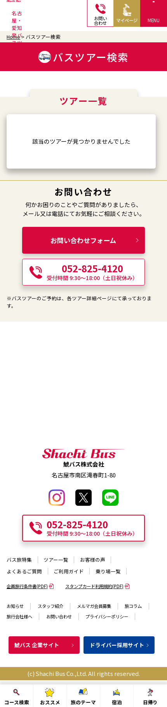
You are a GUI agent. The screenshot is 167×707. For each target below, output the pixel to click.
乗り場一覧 (108, 571)
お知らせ (15, 606)
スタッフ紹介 (50, 606)
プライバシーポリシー (106, 616)
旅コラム (133, 606)
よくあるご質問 (24, 571)
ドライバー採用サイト (120, 645)
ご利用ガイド (69, 571)
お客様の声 (92, 559)
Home (13, 36)
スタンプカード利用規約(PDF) (97, 586)
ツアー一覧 (55, 559)
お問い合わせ (59, 616)
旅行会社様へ (19, 616)
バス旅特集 (19, 559)
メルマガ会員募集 (94, 606)
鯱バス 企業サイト (44, 645)
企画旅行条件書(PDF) (30, 586)
